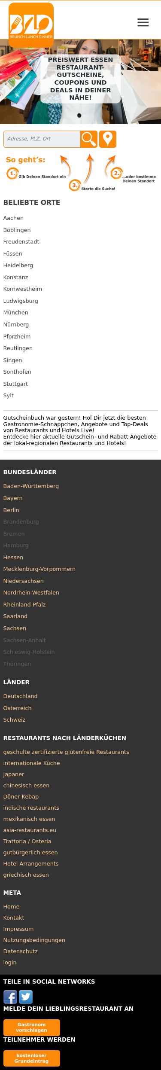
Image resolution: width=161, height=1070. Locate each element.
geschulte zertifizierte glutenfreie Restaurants (66, 752)
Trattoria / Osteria (27, 841)
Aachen (13, 218)
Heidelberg (18, 265)
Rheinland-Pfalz (24, 604)
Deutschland (20, 696)
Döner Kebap (21, 796)
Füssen (12, 253)
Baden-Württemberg (31, 486)
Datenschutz (20, 951)
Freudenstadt (21, 241)
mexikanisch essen (29, 819)
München (15, 312)
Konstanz (15, 277)
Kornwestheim (23, 289)
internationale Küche (31, 763)
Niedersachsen (23, 581)
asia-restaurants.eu (30, 830)
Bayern (13, 498)
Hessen (13, 557)
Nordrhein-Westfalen (31, 592)
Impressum (18, 929)
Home (11, 906)
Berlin (11, 510)
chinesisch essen (26, 785)
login (10, 962)
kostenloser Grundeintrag (32, 1058)
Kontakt (13, 918)
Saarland (15, 616)
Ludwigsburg (20, 301)
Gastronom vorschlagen (31, 1027)
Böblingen (17, 230)
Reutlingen (18, 348)
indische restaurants (31, 808)
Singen (12, 360)
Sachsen (15, 628)
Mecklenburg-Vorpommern (39, 569)
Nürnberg (16, 324)
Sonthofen (17, 372)
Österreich (17, 708)
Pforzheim (17, 336)
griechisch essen (26, 875)
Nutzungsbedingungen (34, 940)
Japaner (13, 774)
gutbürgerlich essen (30, 852)
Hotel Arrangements (31, 863)
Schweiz (14, 719)
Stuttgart (15, 384)
